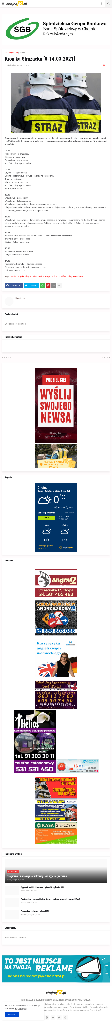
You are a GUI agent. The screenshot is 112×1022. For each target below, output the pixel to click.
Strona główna (11, 53)
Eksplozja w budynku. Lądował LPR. (35, 911)
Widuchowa (78, 276)
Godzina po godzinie (45, 546)
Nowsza (7, 357)
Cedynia (20, 276)
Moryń (47, 276)
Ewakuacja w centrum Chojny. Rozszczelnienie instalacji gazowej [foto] (50, 899)
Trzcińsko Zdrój (65, 276)
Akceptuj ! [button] (12, 1015)
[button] (3, 3)
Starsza (105, 357)
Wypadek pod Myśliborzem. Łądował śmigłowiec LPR (42, 887)
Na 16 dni (41, 549)
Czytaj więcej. (21, 1009)
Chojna (28, 276)
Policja (54, 276)
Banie (22, 53)
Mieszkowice (38, 276)
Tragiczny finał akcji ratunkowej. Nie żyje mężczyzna (37, 876)
